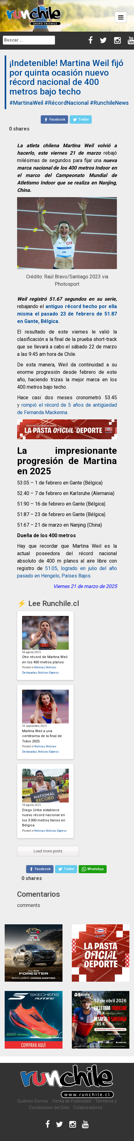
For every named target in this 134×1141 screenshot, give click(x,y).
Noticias (39, 667)
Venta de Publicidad (71, 1101)
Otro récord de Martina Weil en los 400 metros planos (44, 659)
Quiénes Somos (32, 1101)
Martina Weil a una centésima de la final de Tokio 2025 (42, 736)
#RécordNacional (66, 103)
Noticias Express (48, 672)
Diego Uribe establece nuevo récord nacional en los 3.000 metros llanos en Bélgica (43, 818)
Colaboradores (87, 1107)
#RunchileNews (109, 103)
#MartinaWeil (26, 103)
